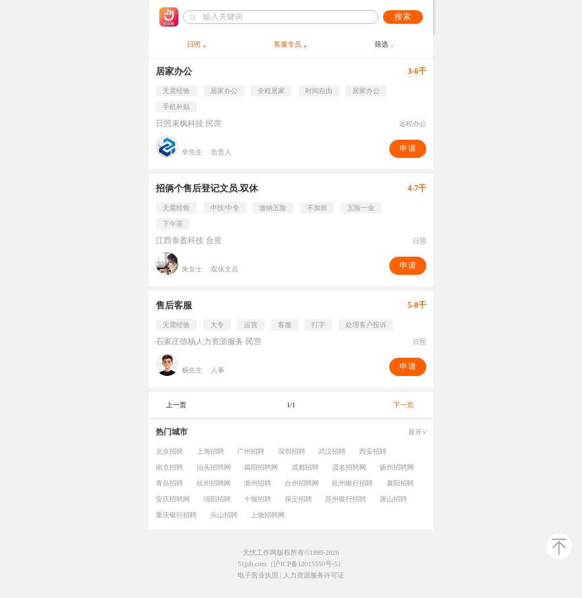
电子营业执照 (258, 575)
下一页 (403, 405)
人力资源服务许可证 (313, 575)
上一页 (176, 405)
